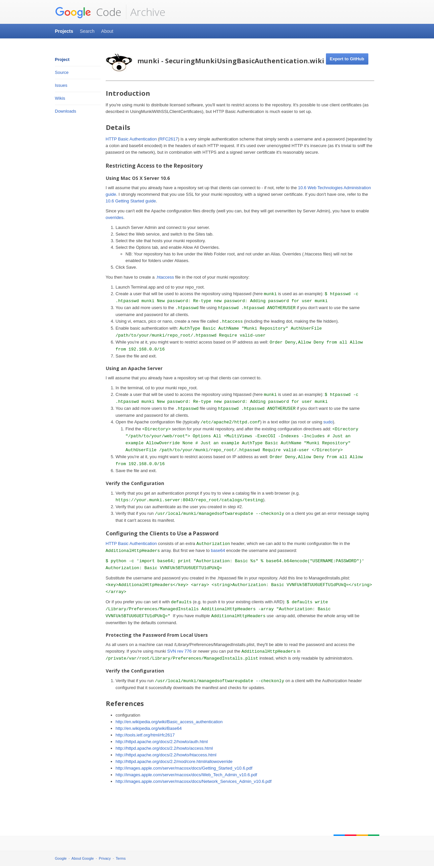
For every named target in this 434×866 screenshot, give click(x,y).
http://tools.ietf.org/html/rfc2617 (145, 734)
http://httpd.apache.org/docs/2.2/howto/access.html (164, 748)
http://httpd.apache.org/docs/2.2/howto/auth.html (162, 741)
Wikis (60, 98)
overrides (114, 217)
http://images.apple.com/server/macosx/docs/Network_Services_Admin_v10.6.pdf (194, 781)
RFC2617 (168, 138)
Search (87, 31)
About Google (83, 858)
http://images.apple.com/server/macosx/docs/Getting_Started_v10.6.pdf (184, 768)
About (107, 31)
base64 (218, 550)
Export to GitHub (347, 58)
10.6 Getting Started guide (131, 200)
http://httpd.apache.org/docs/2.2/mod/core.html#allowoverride (174, 761)
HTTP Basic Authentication (131, 138)
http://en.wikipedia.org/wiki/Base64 (149, 728)
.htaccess (165, 277)
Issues (61, 85)
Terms (121, 858)
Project (62, 59)
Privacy (105, 858)
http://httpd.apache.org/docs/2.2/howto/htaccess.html (166, 754)
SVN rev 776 (179, 651)
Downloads (65, 111)
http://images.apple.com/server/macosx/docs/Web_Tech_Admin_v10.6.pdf (186, 774)
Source (62, 72)
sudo (328, 421)
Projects (64, 31)
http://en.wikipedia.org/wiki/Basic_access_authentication (169, 721)
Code (88, 12)
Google (61, 858)
